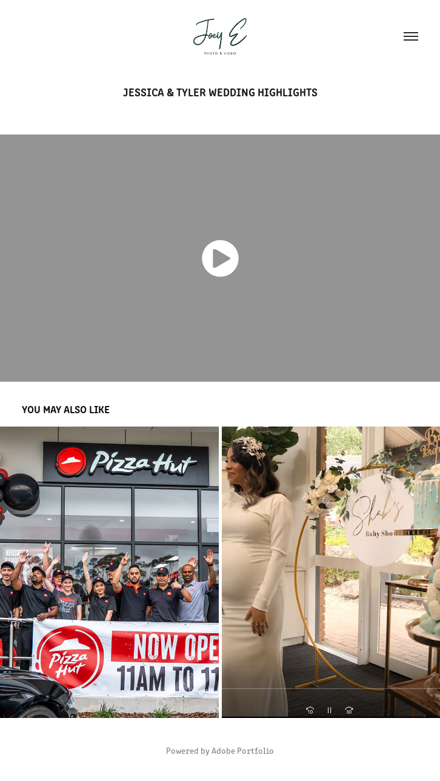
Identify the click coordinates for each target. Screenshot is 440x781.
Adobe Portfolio (243, 750)
